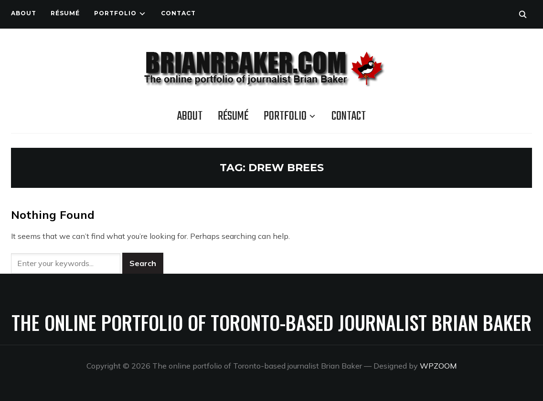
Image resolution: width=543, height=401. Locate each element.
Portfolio (115, 13)
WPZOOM (438, 365)
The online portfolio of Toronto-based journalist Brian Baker (271, 322)
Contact (178, 13)
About (23, 13)
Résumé (65, 13)
